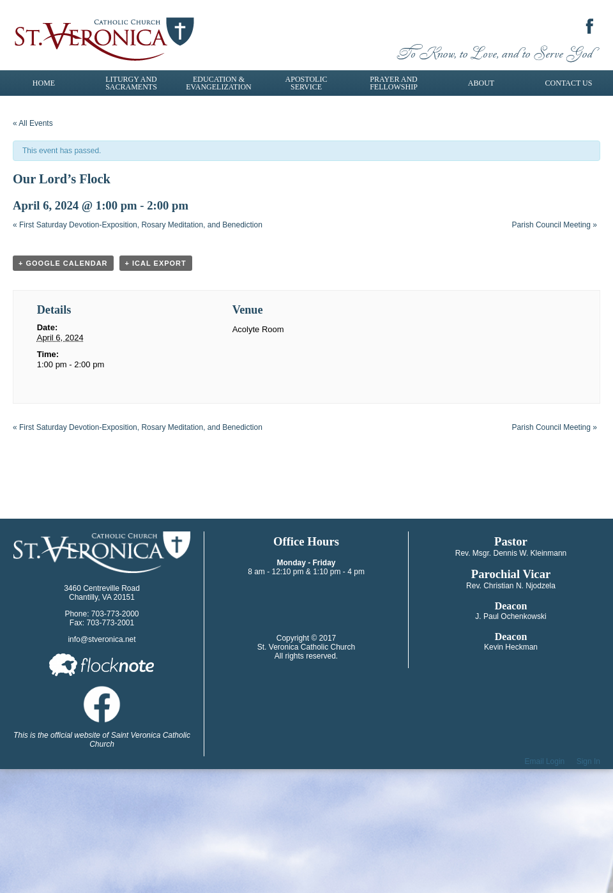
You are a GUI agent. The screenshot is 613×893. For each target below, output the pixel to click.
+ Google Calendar (63, 263)
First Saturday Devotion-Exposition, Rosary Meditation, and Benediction (137, 224)
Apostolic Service (306, 83)
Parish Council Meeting (554, 224)
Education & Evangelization (218, 83)
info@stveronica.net (101, 639)
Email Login (545, 761)
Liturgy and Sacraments (131, 83)
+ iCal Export (155, 263)
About (481, 83)
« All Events (33, 123)
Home (44, 83)
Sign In (588, 761)
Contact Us (569, 83)
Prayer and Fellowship (394, 83)
